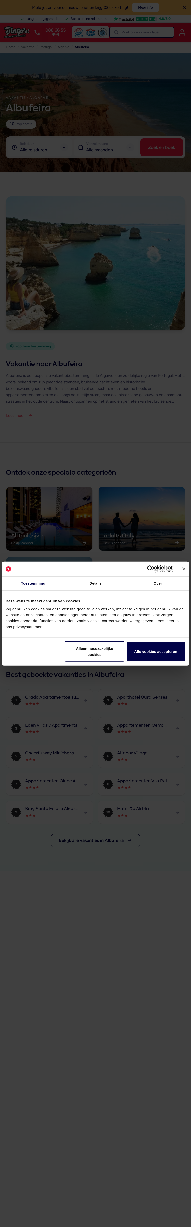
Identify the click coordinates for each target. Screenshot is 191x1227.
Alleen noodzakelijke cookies (94, 651)
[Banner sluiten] (183, 569)
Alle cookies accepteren (155, 651)
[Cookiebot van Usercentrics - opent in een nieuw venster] (151, 569)
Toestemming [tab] (33, 583)
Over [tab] (157, 583)
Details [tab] (95, 583)
